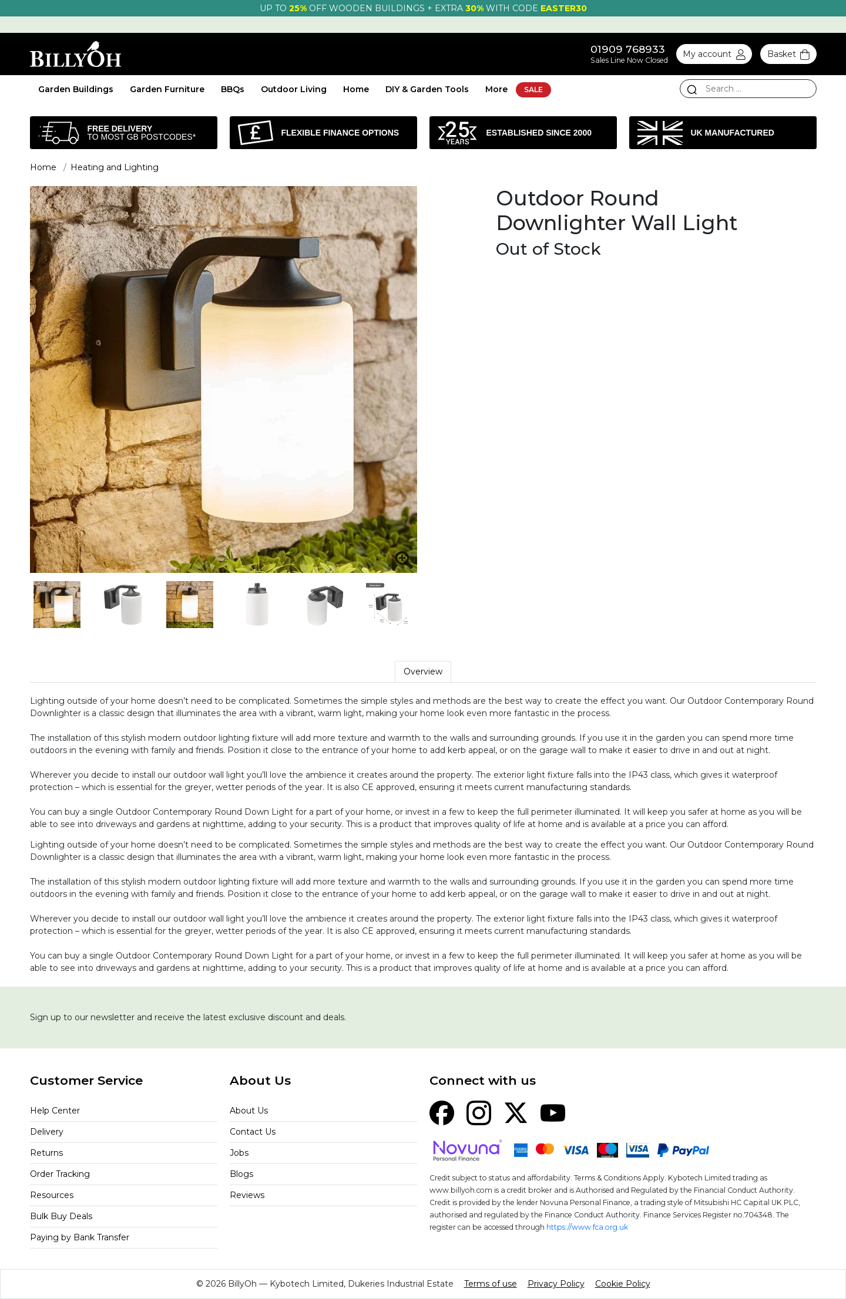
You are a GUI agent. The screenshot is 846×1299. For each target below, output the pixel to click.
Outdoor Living (294, 89)
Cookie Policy (622, 1283)
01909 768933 (627, 49)
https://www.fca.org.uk (587, 1227)
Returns (46, 1153)
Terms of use (490, 1283)
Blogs (241, 1174)
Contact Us (253, 1131)
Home (356, 89)
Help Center (55, 1110)
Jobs (239, 1153)
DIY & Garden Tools (427, 89)
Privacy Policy (556, 1283)
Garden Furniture (167, 89)
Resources (51, 1195)
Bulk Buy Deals (61, 1216)
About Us (249, 1110)
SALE (533, 89)
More (496, 89)
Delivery (46, 1131)
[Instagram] (478, 1111)
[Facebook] (441, 1111)
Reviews (247, 1195)
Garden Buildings (75, 89)
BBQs (232, 89)
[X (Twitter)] (515, 1111)
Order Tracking (60, 1174)
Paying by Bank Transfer (79, 1237)
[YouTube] (552, 1111)
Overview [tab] (423, 671)
